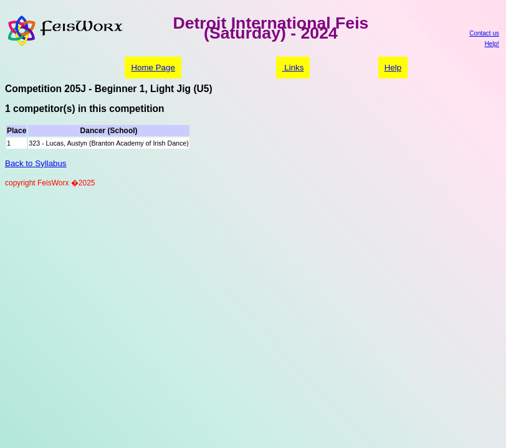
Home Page (152, 67)
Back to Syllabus (36, 163)
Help (392, 67)
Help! (492, 43)
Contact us (484, 33)
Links (293, 67)
